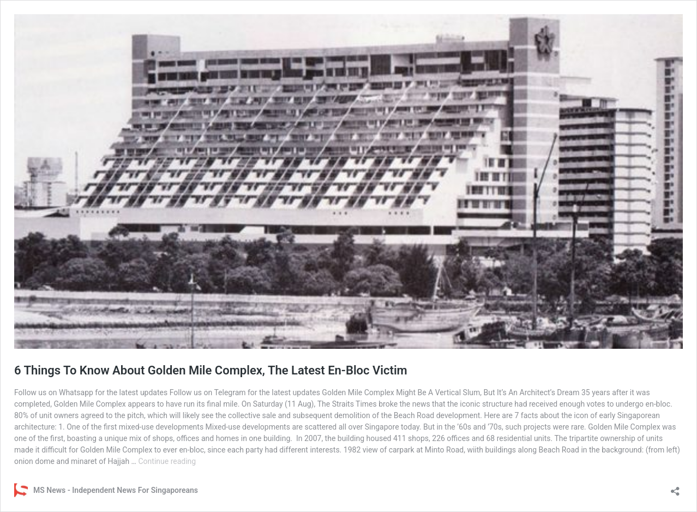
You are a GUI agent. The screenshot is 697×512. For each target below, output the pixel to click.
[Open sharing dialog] (675, 487)
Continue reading (167, 461)
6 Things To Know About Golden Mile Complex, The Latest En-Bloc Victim (210, 370)
